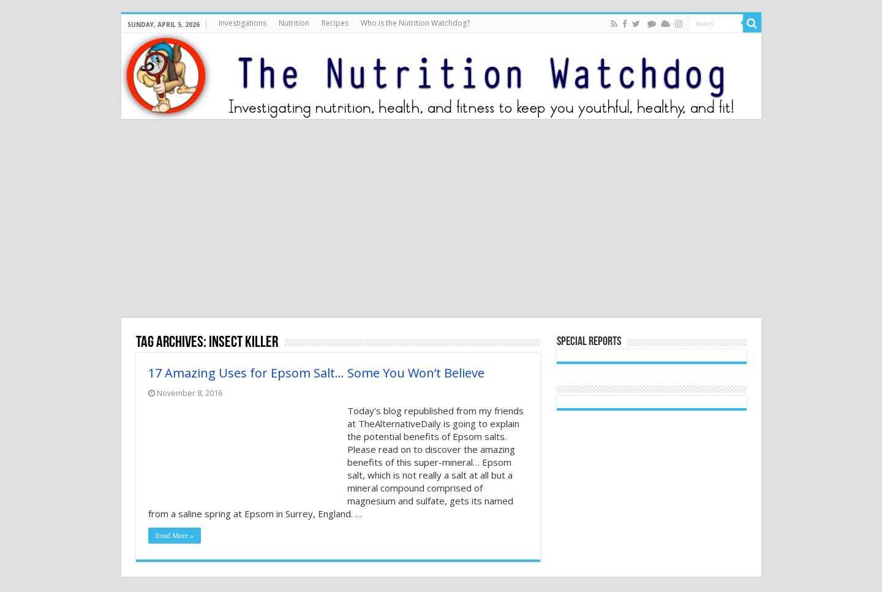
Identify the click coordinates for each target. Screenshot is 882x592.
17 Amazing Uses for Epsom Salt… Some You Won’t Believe (316, 373)
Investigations (242, 23)
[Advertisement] (441, 220)
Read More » (175, 535)
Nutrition (294, 23)
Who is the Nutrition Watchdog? (415, 23)
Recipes (335, 23)
